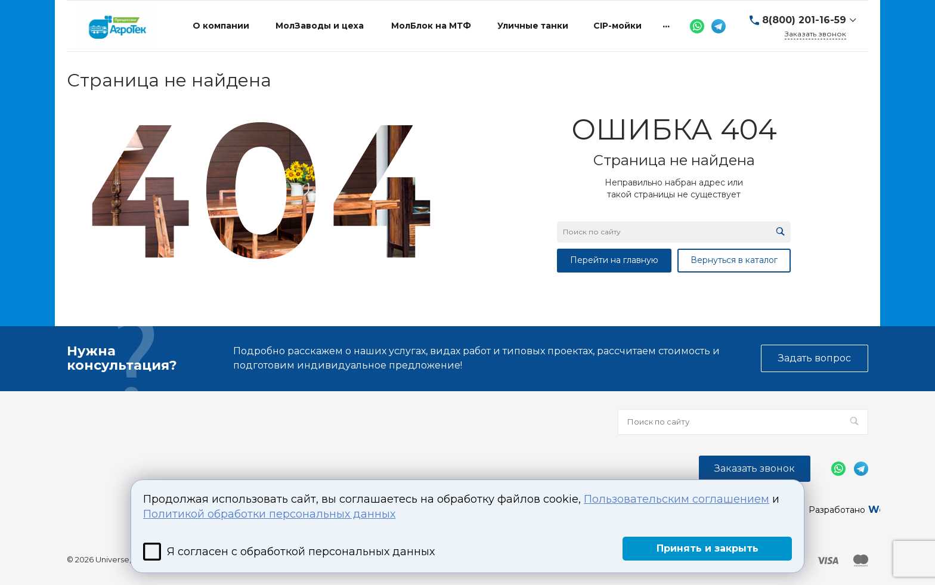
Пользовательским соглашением (676, 499)
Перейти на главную (614, 260)
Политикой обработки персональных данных (269, 514)
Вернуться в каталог (734, 260)
